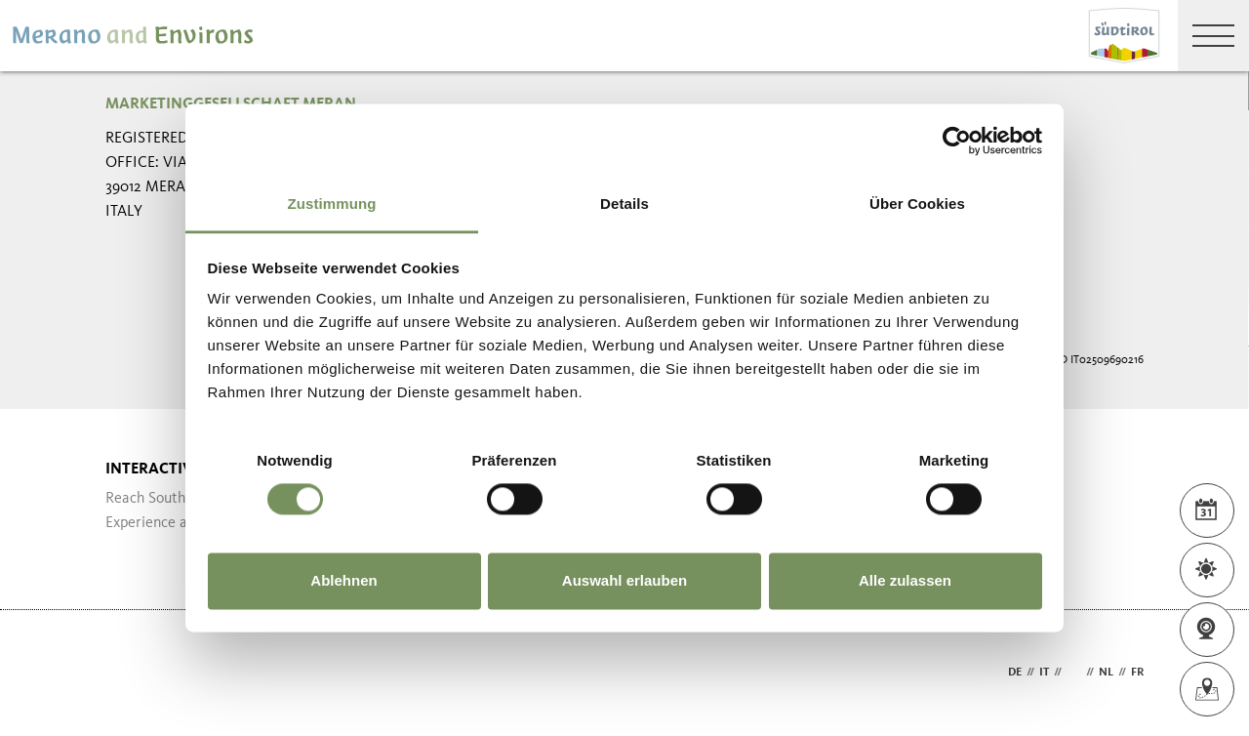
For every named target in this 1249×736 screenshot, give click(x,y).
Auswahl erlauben (624, 580)
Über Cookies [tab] (917, 203)
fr (1137, 672)
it (1044, 672)
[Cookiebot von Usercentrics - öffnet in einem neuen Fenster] (956, 140)
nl (1106, 672)
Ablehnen (343, 580)
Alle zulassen (905, 580)
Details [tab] (624, 203)
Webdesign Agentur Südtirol (129, 673)
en (1074, 672)
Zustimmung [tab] (332, 203)
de (1015, 672)
